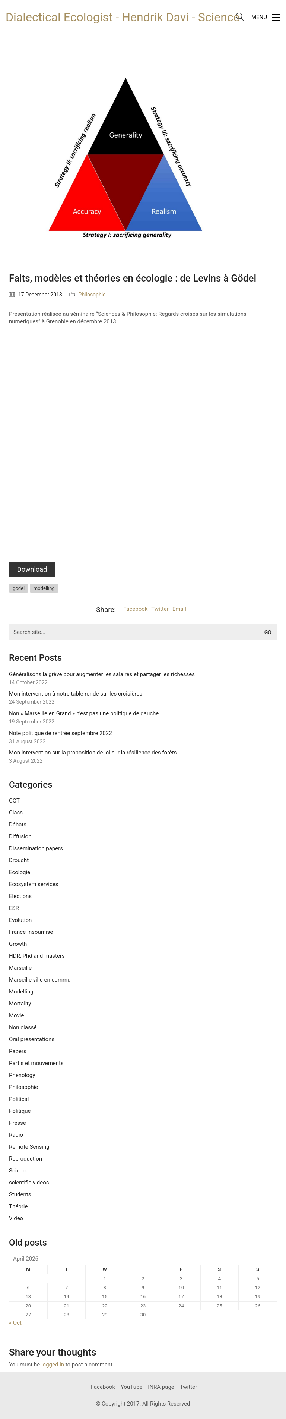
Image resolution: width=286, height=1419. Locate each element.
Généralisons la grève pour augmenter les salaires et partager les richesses (102, 674)
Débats (17, 824)
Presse (17, 1123)
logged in (52, 1364)
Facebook (135, 609)
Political (19, 1099)
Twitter (159, 609)
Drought (19, 860)
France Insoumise (31, 932)
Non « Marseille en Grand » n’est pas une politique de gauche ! (85, 713)
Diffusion (20, 836)
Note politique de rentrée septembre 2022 (60, 733)
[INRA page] (161, 1387)
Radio (16, 1134)
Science (18, 1170)
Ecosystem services (33, 884)
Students (20, 1194)
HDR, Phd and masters (37, 955)
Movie (16, 1015)
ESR (14, 908)
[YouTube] (131, 1387)
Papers (17, 1051)
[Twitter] (188, 1387)
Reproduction (25, 1158)
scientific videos (29, 1182)
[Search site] (240, 18)
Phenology (22, 1075)
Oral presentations (31, 1039)
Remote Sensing (29, 1146)
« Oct (15, 1322)
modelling (44, 588)
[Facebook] (103, 1387)
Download (32, 569)
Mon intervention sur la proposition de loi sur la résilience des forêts (93, 752)
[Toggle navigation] (265, 17)
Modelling (21, 991)
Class (16, 812)
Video (16, 1218)
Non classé (22, 1027)
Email (179, 609)
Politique (20, 1111)
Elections (20, 896)
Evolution (20, 920)
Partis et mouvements (36, 1063)
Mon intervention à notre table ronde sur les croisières (75, 693)
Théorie (18, 1206)
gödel (19, 588)
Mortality (20, 1003)
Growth (18, 944)
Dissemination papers (36, 848)
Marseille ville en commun (41, 979)
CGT (14, 800)
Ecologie (19, 872)
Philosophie (92, 295)
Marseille (20, 967)
